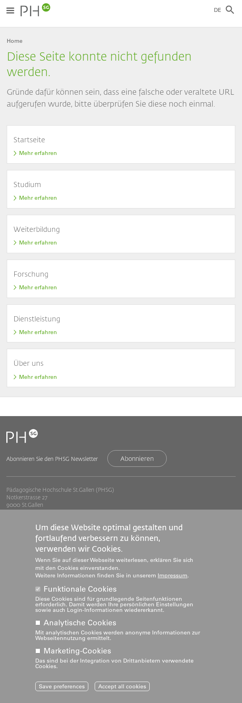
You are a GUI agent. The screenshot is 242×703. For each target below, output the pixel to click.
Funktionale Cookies (80, 592)
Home (15, 40)
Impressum (172, 579)
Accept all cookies (122, 689)
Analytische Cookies (80, 626)
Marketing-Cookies (77, 654)
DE (217, 10)
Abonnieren (137, 458)
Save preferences (62, 689)
